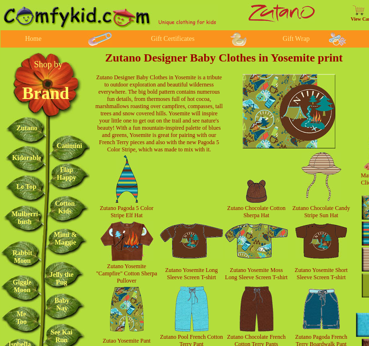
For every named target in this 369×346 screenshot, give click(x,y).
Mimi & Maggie (65, 238)
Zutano (26, 128)
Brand (45, 93)
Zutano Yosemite (184, 270)
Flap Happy (66, 173)
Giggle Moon (22, 286)
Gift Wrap (296, 38)
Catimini (69, 145)
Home (33, 38)
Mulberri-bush (26, 217)
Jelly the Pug (61, 278)
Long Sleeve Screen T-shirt (192, 274)
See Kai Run (61, 336)
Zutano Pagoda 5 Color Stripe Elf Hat (127, 212)
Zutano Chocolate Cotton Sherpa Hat (256, 212)
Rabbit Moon (22, 256)
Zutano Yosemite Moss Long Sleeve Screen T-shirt (256, 274)
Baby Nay (61, 304)
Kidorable (26, 157)
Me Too (21, 317)
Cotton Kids (64, 207)
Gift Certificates (173, 38)
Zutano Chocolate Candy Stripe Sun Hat (321, 212)
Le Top (26, 186)
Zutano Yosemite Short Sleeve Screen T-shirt (321, 274)
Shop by (48, 64)
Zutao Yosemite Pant (127, 340)
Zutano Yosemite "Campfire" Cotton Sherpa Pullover (126, 273)
